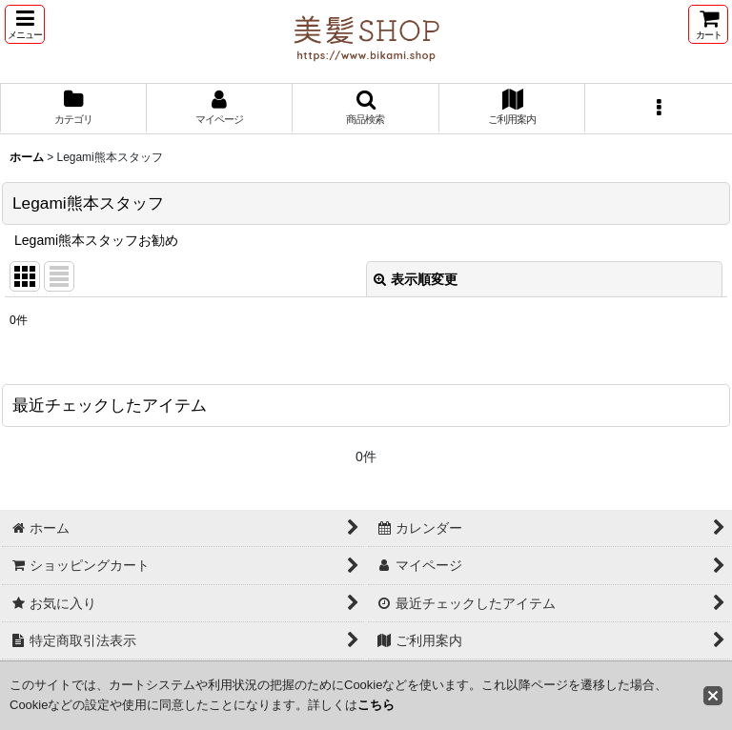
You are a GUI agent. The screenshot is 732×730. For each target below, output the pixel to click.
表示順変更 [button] (416, 279)
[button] (25, 24)
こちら (376, 705)
